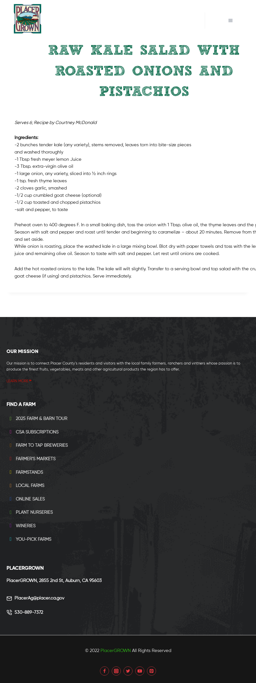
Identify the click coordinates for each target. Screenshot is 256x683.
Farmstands (25, 472)
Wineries (22, 526)
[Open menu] (230, 20)
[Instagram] (116, 671)
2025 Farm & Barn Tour (37, 418)
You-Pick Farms (29, 539)
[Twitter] (128, 671)
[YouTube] (139, 671)
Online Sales (26, 499)
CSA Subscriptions (33, 432)
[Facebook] (104, 671)
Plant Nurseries (30, 512)
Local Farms (26, 486)
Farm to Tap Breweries (38, 445)
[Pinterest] (151, 671)
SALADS (144, 107)
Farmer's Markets (32, 459)
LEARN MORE (19, 381)
